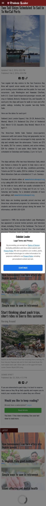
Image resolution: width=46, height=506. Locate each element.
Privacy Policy (8, 251)
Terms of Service (34, 245)
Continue (23, 268)
